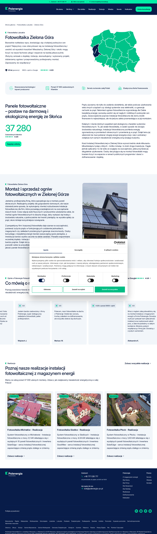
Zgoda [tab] (45, 250)
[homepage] (13, 9)
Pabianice (86, 527)
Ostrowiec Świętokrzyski (59, 527)
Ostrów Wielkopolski (44, 527)
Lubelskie (52, 521)
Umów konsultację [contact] (143, 9)
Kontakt (149, 483)
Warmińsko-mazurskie (11, 523)
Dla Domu (126, 480)
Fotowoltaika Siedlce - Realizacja (73, 430)
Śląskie (17, 521)
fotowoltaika (37, 225)
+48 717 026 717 (91, 476)
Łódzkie (101, 521)
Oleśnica (7, 527)
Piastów (92, 527)
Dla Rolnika (127, 489)
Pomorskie (108, 521)
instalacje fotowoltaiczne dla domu (124, 116)
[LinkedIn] (145, 511)
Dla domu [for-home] (59, 9)
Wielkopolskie (34, 521)
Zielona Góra (38, 25)
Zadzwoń (58, 2)
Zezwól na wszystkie (110, 289)
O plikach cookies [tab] (111, 250)
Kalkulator (128, 9)
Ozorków (78, 527)
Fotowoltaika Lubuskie (24, 25)
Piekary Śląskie (101, 527)
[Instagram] (141, 511)
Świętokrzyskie (75, 521)
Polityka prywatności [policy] (12, 511)
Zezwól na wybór (78, 289)
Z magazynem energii (130, 477)
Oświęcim (71, 527)
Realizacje (92, 9)
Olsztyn (20, 527)
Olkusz (14, 527)
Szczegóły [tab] (78, 250)
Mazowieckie (9, 521)
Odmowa (47, 289)
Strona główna (10, 25)
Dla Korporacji (127, 486)
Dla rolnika (81, 9)
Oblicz (79, 2)
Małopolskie (24, 521)
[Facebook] (136, 511)
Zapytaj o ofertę (13, 144)
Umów (99, 2)
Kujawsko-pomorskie (119, 521)
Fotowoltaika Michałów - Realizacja (25, 430)
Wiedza (110, 9)
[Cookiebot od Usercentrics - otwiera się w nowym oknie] (115, 242)
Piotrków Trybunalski (117, 527)
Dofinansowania (128, 495)
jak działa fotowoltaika (109, 127)
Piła (108, 527)
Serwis (119, 9)
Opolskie (94, 521)
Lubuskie (59, 521)
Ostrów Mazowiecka (30, 527)
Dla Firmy (126, 483)
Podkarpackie (86, 521)
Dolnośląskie (43, 521)
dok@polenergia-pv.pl (93, 488)
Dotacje (102, 9)
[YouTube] (150, 511)
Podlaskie (67, 521)
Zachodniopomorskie (133, 521)
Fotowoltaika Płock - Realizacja (122, 430)
